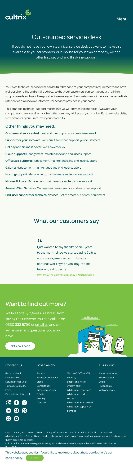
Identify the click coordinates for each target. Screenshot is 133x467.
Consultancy (43, 385)
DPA (48, 432)
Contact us (13, 365)
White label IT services (79, 389)
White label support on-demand (79, 408)
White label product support (77, 396)
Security (71, 377)
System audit (74, 385)
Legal (8, 432)
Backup (41, 373)
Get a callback (20, 346)
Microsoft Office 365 (78, 373)
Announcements (108, 373)
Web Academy (107, 389)
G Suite (40, 394)
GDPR (40, 432)
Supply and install (76, 381)
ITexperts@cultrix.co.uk (17, 394)
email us (41, 324)
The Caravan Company (62, 274)
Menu (122, 18)
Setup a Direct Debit (16, 381)
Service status (106, 377)
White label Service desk (80, 402)
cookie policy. (14, 458)
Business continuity (47, 377)
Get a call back (13, 373)
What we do (46, 365)
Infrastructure (60, 432)
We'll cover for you (35, 147)
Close (34, 457)
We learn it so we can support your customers (52, 140)
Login (102, 381)
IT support (42, 402)
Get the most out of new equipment (55, 195)
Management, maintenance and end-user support (48, 154)
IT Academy (105, 385)
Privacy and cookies (24, 432)
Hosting (41, 398)
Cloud (40, 381)
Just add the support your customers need (50, 133)
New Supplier (12, 377)
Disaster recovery (46, 389)
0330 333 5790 (17, 385)
